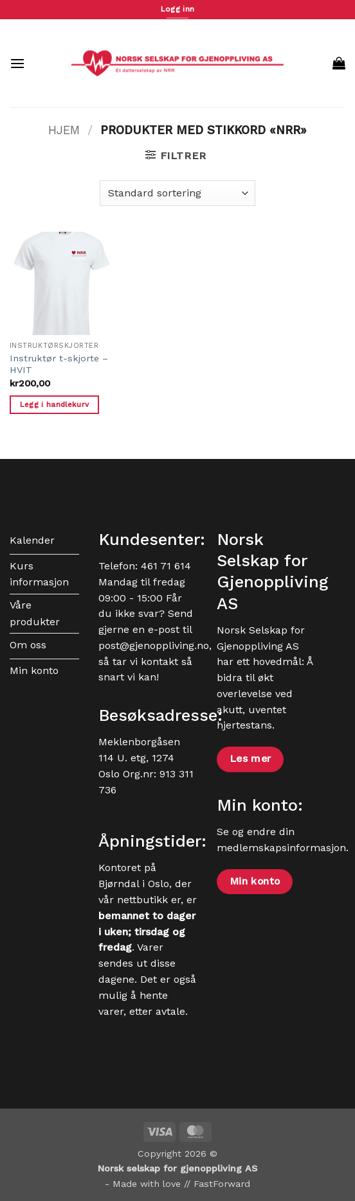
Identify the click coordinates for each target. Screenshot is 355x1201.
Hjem (64, 130)
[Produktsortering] (177, 193)
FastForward (222, 1184)
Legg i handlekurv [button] (54, 404)
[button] (17, 63)
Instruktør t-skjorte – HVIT (59, 364)
